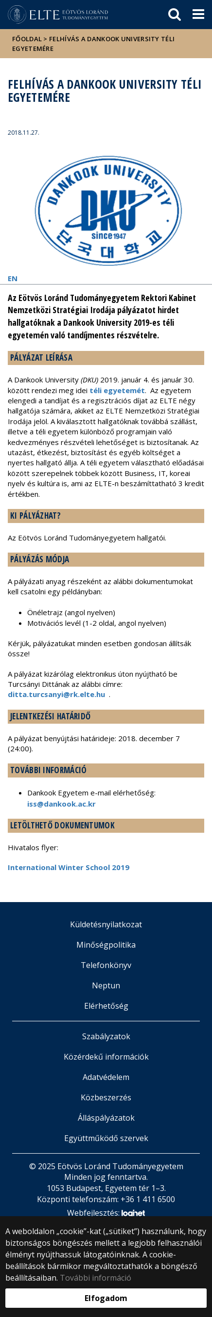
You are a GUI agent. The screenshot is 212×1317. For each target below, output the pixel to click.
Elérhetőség (106, 1005)
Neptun (106, 985)
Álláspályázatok (106, 1117)
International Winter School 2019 (68, 867)
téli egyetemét (117, 390)
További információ (95, 1277)
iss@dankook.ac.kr (61, 804)
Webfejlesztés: (106, 1213)
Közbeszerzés (106, 1097)
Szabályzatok (106, 1036)
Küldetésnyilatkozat (106, 924)
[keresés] (174, 14)
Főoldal (27, 38)
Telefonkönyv (106, 965)
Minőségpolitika (106, 944)
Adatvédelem (106, 1077)
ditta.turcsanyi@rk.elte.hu (56, 694)
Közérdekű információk (106, 1056)
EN (13, 278)
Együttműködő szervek (106, 1138)
